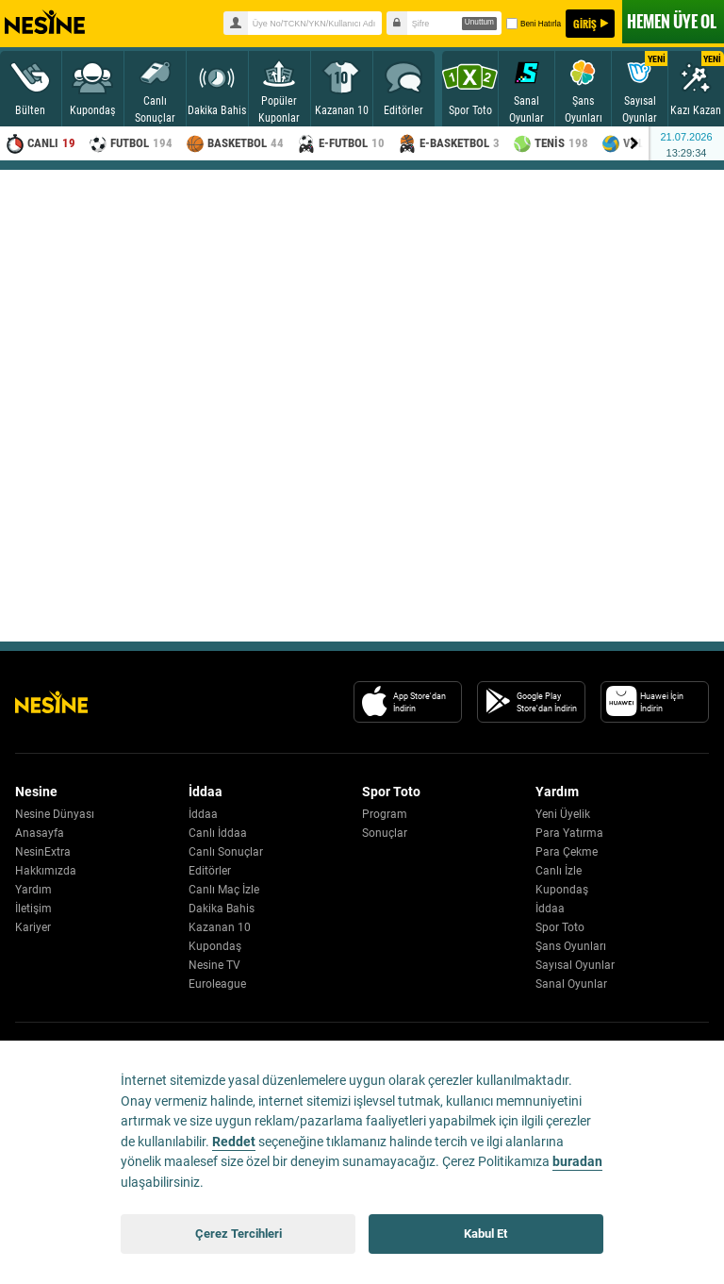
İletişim (33, 908)
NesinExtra (43, 852)
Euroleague (217, 984)
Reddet (233, 1142)
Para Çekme (566, 852)
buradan (577, 1162)
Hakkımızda (45, 870)
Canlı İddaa (218, 833)
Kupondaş (215, 946)
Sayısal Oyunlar (575, 965)
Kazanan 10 (220, 927)
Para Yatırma (569, 833)
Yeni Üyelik (562, 814)
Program (384, 814)
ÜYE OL (671, 21)
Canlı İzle (558, 870)
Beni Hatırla (532, 23)
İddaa (203, 814)
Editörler (210, 870)
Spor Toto (559, 927)
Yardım (33, 889)
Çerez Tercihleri (238, 1233)
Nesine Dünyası (54, 814)
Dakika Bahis (222, 908)
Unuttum (479, 22)
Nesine (45, 22)
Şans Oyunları (570, 946)
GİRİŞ (585, 23)
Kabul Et (485, 1233)
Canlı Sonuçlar (226, 852)
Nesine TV (214, 965)
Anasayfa (39, 833)
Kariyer (33, 927)
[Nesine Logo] (51, 702)
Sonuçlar (384, 833)
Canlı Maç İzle (224, 889)
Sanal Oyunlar (571, 984)
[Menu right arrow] (634, 143)
